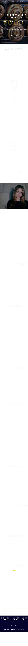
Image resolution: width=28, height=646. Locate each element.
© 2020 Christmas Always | (10, 629)
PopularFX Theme (20, 629)
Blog (9, 1)
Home (6, 1)
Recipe (12, 1)
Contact (21, 1)
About (16, 1)
